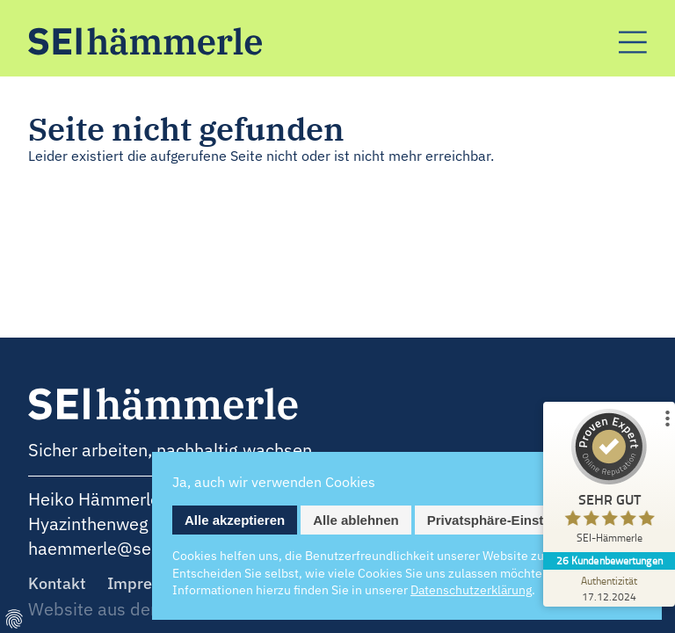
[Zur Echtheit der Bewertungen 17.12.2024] (609, 588)
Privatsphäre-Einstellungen (512, 520)
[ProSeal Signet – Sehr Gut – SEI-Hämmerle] (609, 480)
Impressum (149, 583)
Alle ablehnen (356, 520)
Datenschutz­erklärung (471, 590)
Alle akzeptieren (235, 520)
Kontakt (57, 583)
